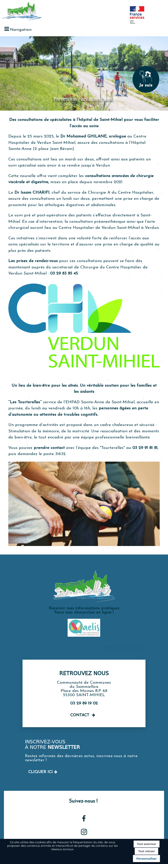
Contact (79, 715)
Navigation (21, 30)
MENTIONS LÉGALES (123, 648)
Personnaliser (146, 858)
